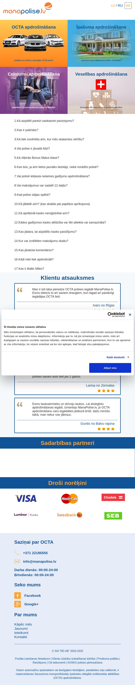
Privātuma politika (108, 658)
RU (120, 5)
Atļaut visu (110, 367)
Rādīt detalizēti (116, 357)
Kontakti (20, 637)
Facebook (32, 595)
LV (113, 5)
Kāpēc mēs (23, 624)
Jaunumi (21, 628)
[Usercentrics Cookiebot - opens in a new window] (110, 314)
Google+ (31, 604)
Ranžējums (39, 662)
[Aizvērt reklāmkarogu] (130, 314)
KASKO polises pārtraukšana (85, 662)
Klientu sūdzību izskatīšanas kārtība (73, 658)
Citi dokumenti (56, 662)
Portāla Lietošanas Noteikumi (32, 658)
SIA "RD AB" (62, 651)
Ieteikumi (21, 633)
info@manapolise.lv (39, 561)
